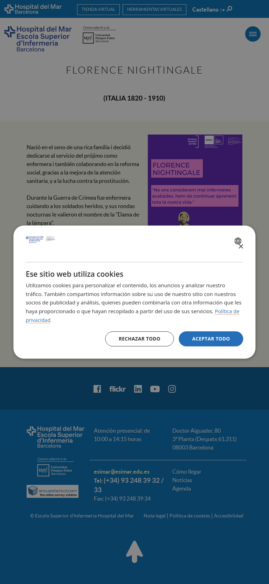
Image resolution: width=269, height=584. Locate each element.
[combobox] (239, 240)
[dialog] (134, 292)
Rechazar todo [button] (137, 338)
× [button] (240, 246)
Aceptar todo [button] (210, 338)
